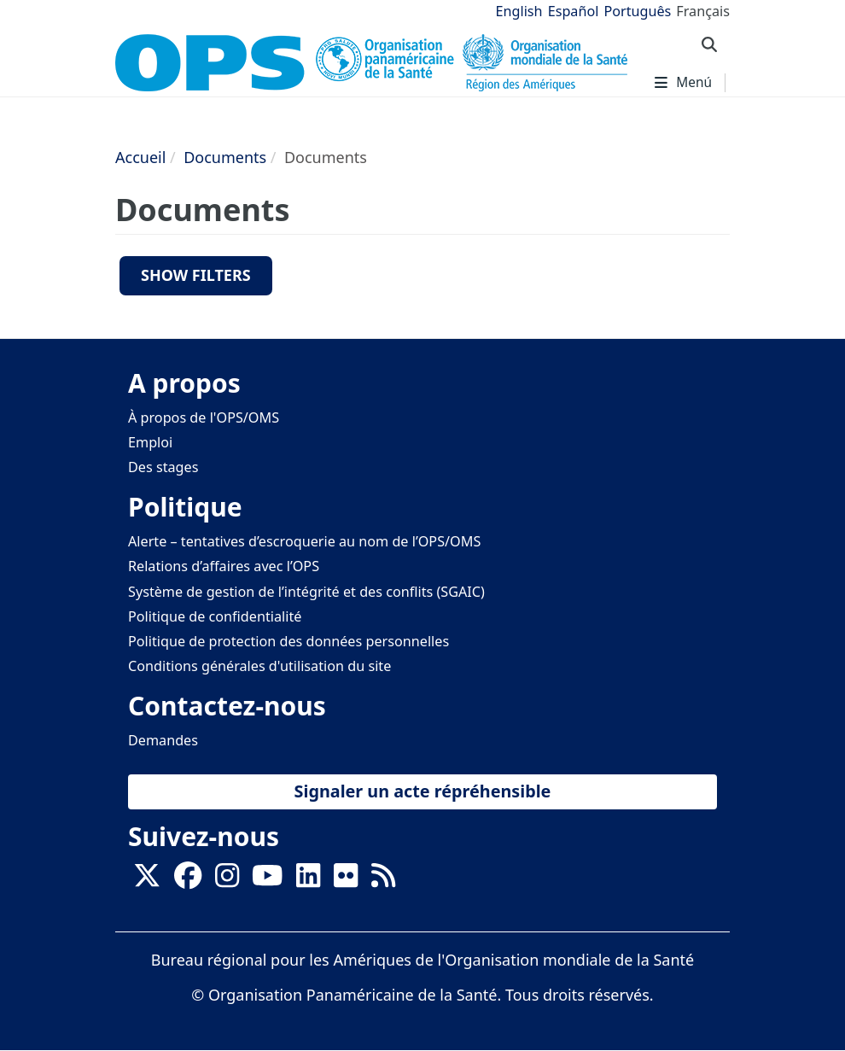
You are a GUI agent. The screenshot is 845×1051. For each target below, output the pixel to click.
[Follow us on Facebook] (187, 880)
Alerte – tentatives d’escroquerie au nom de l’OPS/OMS (304, 541)
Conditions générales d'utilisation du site (259, 666)
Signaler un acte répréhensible (422, 791)
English (519, 11)
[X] (146, 880)
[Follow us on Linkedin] (308, 880)
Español (573, 11)
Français (703, 11)
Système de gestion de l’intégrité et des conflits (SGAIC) (306, 591)
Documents (225, 157)
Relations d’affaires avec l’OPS (223, 566)
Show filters (196, 275)
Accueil (140, 157)
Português (637, 11)
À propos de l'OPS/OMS (203, 417)
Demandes (163, 740)
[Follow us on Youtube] (267, 880)
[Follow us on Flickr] (346, 880)
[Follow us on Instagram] (227, 880)
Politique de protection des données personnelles (288, 641)
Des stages (163, 467)
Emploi (150, 442)
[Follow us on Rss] (383, 880)
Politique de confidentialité (214, 616)
